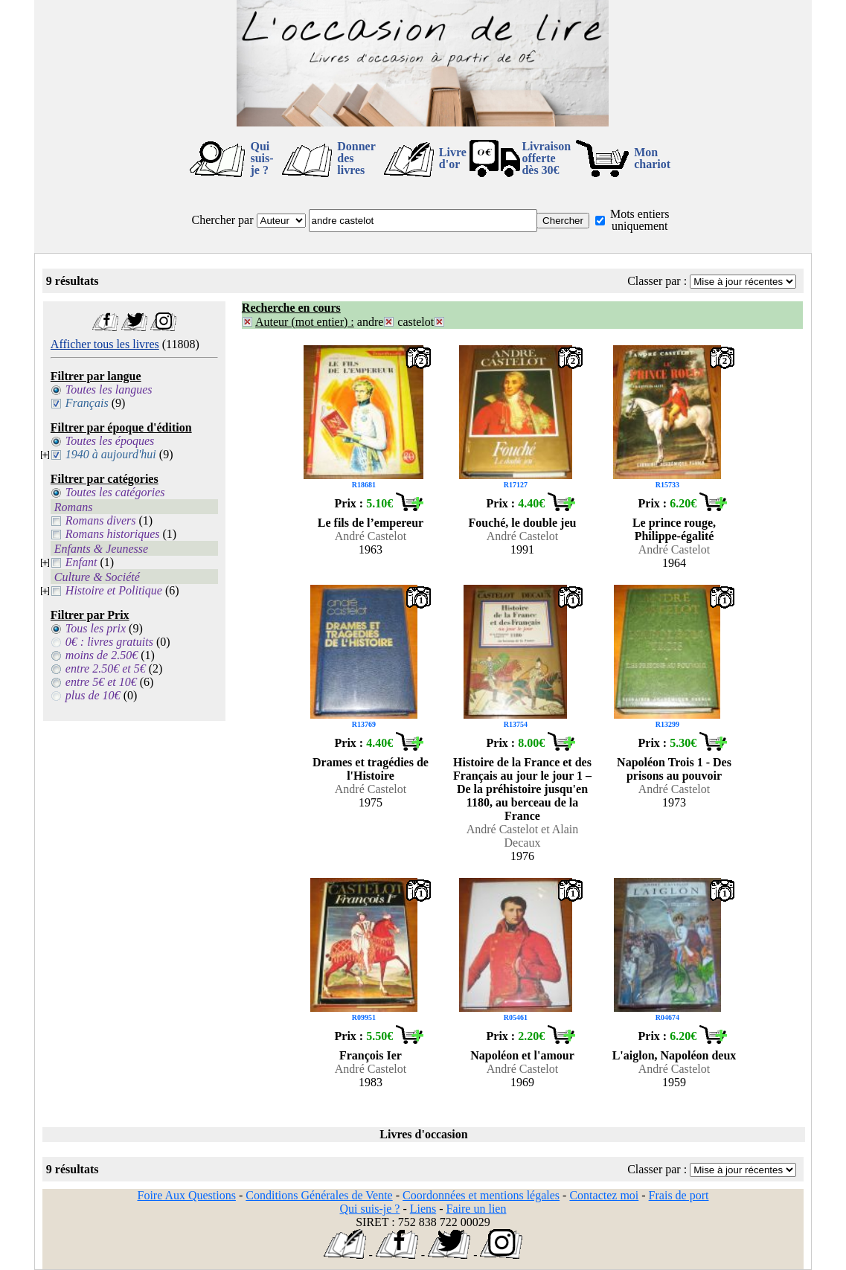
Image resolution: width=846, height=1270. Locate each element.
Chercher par (222, 220)
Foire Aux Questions (186, 1195)
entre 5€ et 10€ (101, 682)
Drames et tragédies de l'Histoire (371, 769)
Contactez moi (603, 1195)
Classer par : (657, 281)
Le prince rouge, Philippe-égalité (674, 529)
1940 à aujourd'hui (110, 454)
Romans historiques (112, 533)
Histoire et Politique (113, 590)
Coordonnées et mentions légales (481, 1195)
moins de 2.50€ (101, 655)
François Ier (370, 1055)
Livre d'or (453, 158)
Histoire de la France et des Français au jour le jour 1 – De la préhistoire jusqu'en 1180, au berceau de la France (522, 789)
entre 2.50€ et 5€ (105, 668)
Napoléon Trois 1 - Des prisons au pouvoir (674, 769)
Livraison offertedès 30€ (546, 158)
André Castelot (370, 536)
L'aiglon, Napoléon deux (674, 1055)
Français (87, 403)
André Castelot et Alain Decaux (523, 836)
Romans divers (100, 520)
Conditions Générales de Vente (319, 1195)
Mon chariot (652, 158)
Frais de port (679, 1195)
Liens (423, 1208)
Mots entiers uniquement (640, 220)
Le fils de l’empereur (370, 522)
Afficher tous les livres (105, 344)
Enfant (81, 562)
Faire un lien (476, 1208)
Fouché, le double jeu (523, 522)
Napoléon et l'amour (522, 1055)
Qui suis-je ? (261, 158)
